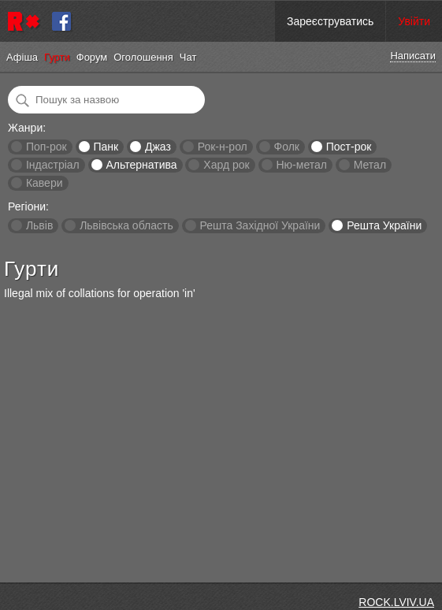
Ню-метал (301, 164)
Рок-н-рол (222, 146)
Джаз (158, 146)
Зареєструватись (330, 21)
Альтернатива (141, 164)
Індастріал (53, 164)
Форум (92, 57)
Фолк (286, 146)
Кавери (44, 183)
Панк (105, 146)
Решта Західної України (259, 225)
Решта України (384, 225)
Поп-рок (46, 146)
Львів (39, 225)
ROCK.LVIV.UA (396, 602)
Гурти (57, 57)
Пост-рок (349, 146)
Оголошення (143, 57)
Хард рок (226, 164)
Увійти (414, 21)
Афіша (22, 57)
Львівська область (126, 225)
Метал (370, 164)
